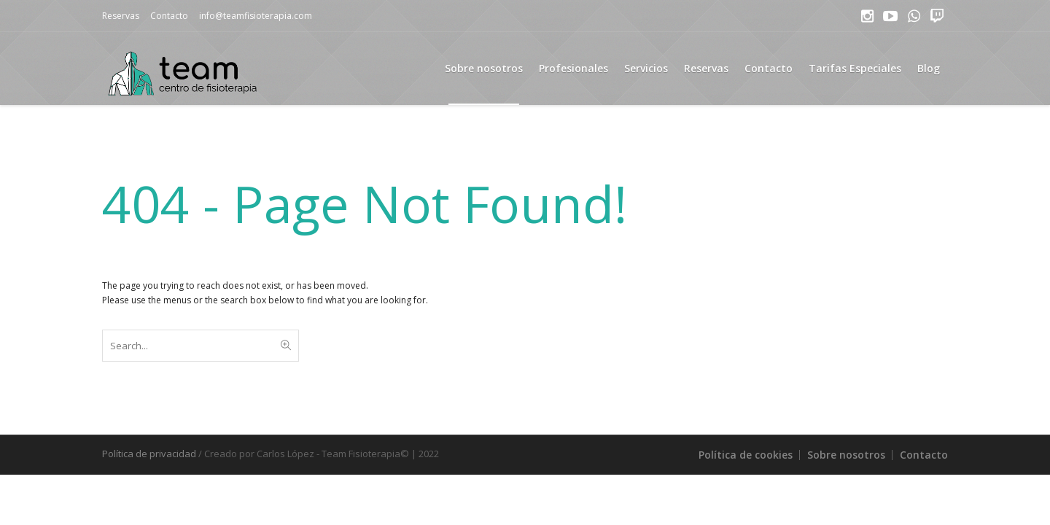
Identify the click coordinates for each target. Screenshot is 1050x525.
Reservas (120, 15)
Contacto (169, 15)
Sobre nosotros (846, 455)
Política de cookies (746, 455)
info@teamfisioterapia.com (255, 15)
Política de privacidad (149, 453)
